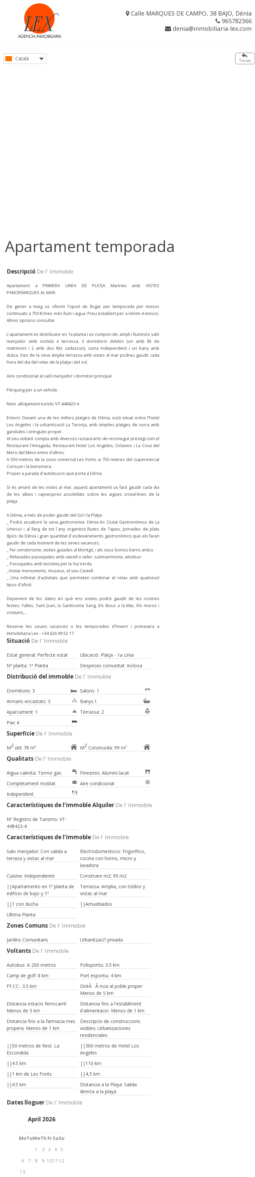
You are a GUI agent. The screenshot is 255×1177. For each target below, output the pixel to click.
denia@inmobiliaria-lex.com (208, 28)
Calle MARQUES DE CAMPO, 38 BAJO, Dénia (189, 13)
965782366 (233, 21)
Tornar (245, 60)
